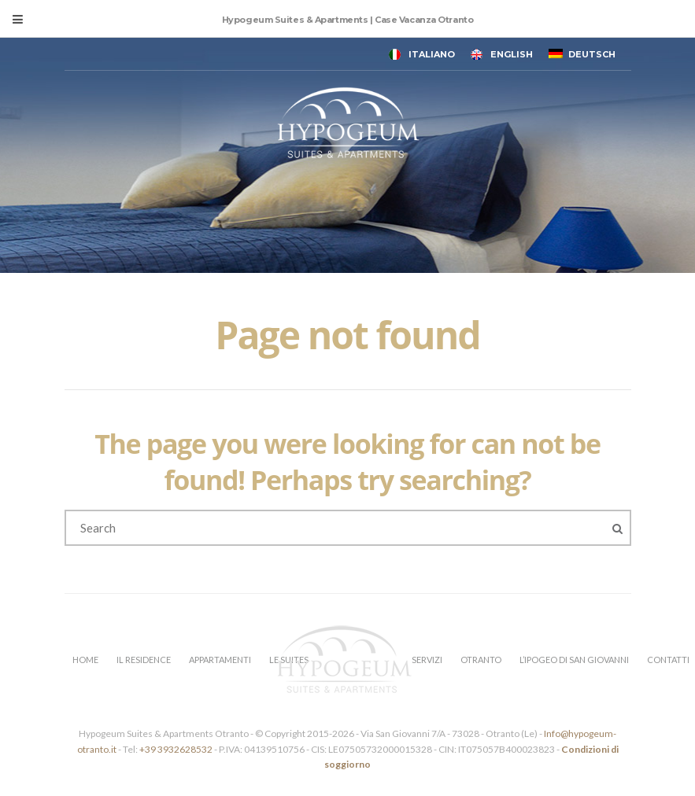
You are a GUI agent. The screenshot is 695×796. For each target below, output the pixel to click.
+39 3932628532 (176, 749)
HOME (85, 659)
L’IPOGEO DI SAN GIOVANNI (574, 659)
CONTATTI (668, 659)
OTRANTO (480, 659)
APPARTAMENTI (220, 659)
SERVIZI (427, 659)
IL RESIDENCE (143, 659)
